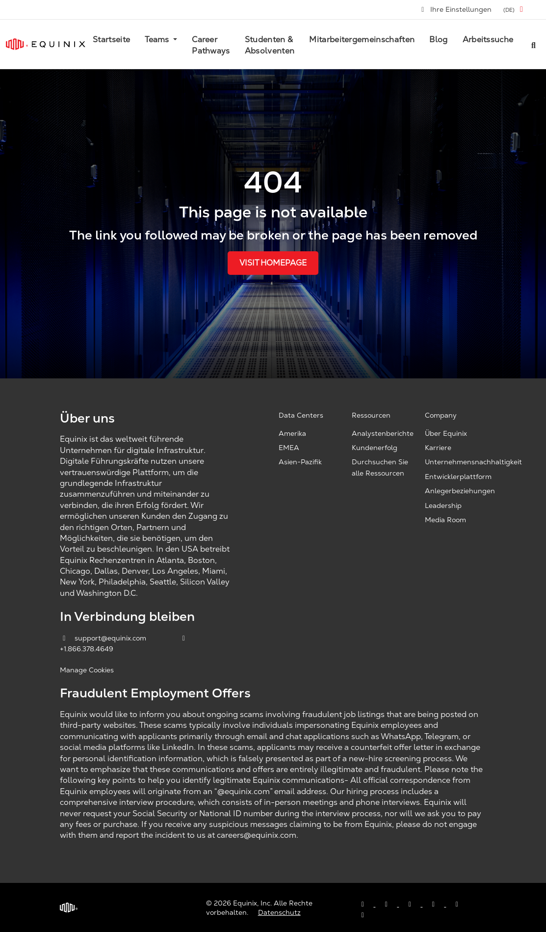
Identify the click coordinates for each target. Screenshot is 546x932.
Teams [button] (158, 39)
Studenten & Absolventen (270, 44)
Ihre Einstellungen (456, 9)
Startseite (111, 39)
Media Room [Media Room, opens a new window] (445, 519)
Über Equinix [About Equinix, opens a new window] (446, 433)
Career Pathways (211, 44)
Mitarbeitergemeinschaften (362, 39)
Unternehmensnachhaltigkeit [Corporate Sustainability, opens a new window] (473, 461)
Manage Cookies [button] (87, 670)
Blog (438, 39)
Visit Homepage (273, 263)
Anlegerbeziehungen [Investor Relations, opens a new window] (460, 490)
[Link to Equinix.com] (45, 44)
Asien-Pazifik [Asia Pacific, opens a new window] (300, 461)
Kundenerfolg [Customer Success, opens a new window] (374, 447)
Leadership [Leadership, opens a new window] (443, 505)
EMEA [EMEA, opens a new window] (289, 447)
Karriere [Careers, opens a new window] (438, 447)
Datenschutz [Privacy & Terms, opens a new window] (279, 912)
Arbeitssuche (488, 39)
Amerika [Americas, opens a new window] (292, 433)
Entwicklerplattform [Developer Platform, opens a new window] (458, 476)
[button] (514, 9)
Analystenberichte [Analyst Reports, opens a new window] (383, 433)
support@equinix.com (104, 638)
